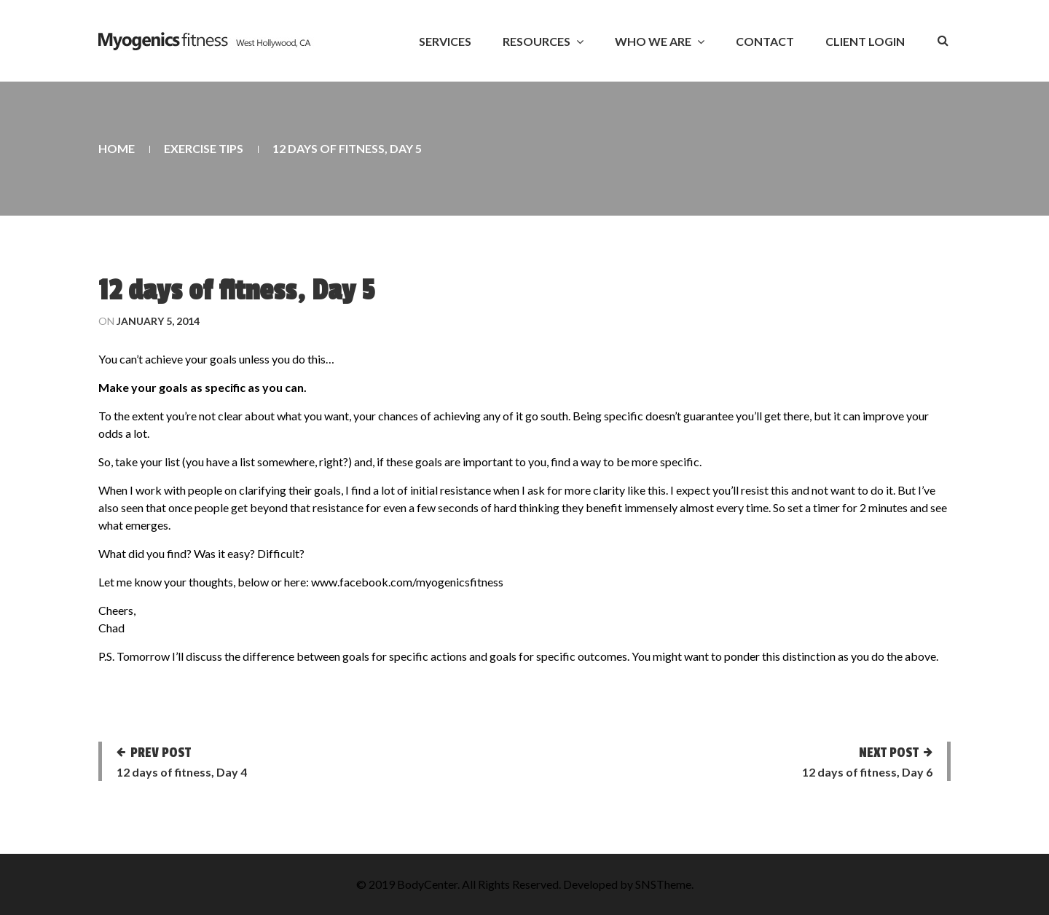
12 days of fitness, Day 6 (867, 772)
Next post (889, 753)
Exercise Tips (203, 148)
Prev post (160, 753)
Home (116, 148)
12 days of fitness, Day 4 (182, 772)
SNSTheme (663, 884)
